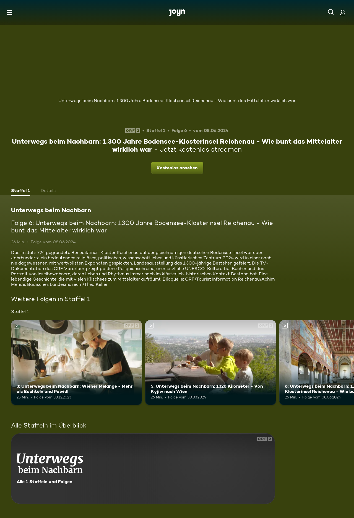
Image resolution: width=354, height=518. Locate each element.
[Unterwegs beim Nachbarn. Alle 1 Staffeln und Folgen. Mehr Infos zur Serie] (143, 468)
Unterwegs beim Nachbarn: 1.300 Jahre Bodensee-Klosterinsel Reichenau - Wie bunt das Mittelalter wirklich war (177, 100)
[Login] (343, 12)
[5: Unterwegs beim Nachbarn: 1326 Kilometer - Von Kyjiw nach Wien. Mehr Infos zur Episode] (210, 362)
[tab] (20, 191)
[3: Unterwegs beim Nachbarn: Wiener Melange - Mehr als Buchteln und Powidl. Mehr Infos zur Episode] (76, 362)
